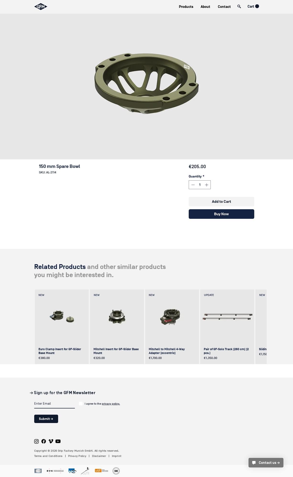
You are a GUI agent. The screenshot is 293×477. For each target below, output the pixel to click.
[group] (146, 326)
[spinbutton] (199, 185)
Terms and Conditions (48, 456)
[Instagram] (36, 441)
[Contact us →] (266, 462)
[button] (186, 6)
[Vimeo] (51, 441)
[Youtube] (58, 441)
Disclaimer (99, 456)
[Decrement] (192, 185)
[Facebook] (44, 441)
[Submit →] (46, 419)
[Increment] (207, 185)
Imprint (117, 456)
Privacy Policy (77, 456)
